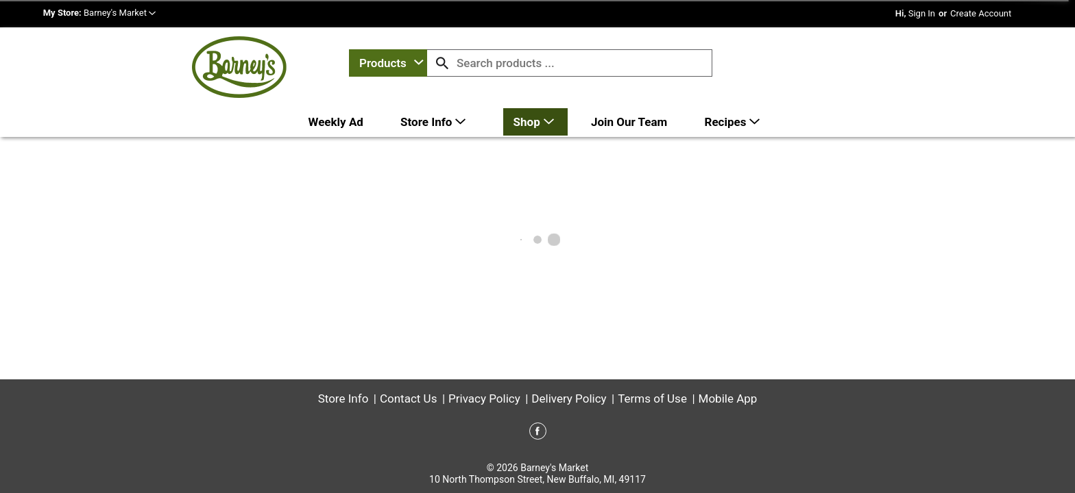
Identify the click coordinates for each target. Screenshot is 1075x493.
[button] (120, 13)
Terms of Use (652, 398)
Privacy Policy (484, 398)
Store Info (343, 398)
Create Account (980, 13)
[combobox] (388, 63)
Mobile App (728, 398)
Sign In (921, 13)
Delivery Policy (568, 398)
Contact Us (408, 398)
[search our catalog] (442, 63)
